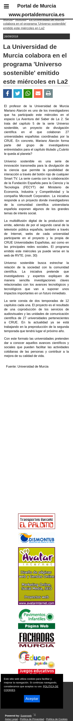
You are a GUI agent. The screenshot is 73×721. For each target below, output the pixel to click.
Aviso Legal (11, 719)
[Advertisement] (31, 484)
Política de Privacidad (32, 719)
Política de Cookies (57, 719)
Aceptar (32, 699)
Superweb (26, 715)
